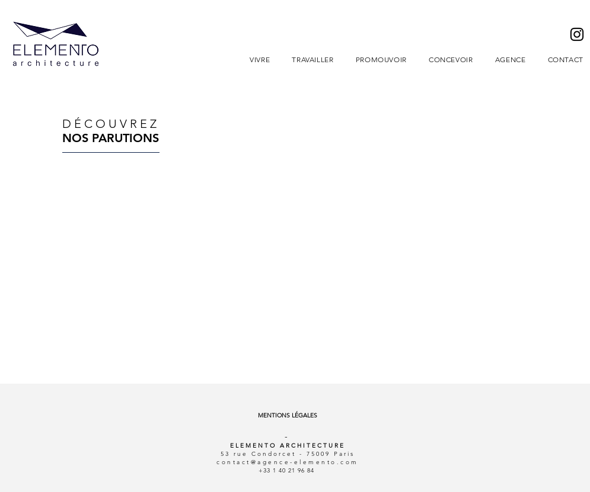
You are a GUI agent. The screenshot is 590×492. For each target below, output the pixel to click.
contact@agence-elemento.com (287, 462)
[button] (260, 59)
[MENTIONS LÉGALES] (288, 415)
